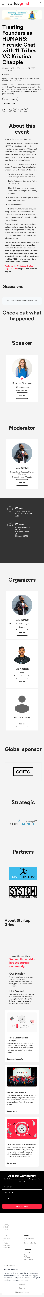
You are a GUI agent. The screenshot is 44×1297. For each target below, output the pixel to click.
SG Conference (29, 1239)
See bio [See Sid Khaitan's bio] (22, 681)
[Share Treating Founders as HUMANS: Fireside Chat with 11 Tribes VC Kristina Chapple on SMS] (26, 110)
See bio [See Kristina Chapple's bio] (22, 395)
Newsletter (27, 1253)
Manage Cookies (22, 1292)
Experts (6, 1241)
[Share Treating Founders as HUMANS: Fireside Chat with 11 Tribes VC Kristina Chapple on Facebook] (4, 110)
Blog (25, 1255)
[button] (41, 3)
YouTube (27, 1257)
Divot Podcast (28, 1259)
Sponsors (7, 1245)
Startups (6, 1243)
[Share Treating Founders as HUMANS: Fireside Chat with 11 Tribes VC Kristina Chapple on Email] (20, 110)
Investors (7, 1239)
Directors (7, 1247)
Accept (22, 1284)
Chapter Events (29, 1241)
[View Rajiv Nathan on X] (22, 463)
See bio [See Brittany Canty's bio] (22, 724)
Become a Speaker (30, 1243)
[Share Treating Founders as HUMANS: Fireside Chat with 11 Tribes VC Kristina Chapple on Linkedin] (15, 110)
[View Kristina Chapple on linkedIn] (22, 378)
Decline (22, 1288)
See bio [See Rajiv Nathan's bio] (22, 482)
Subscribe (21, 1206)
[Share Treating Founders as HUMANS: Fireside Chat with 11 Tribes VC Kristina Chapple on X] (10, 110)
